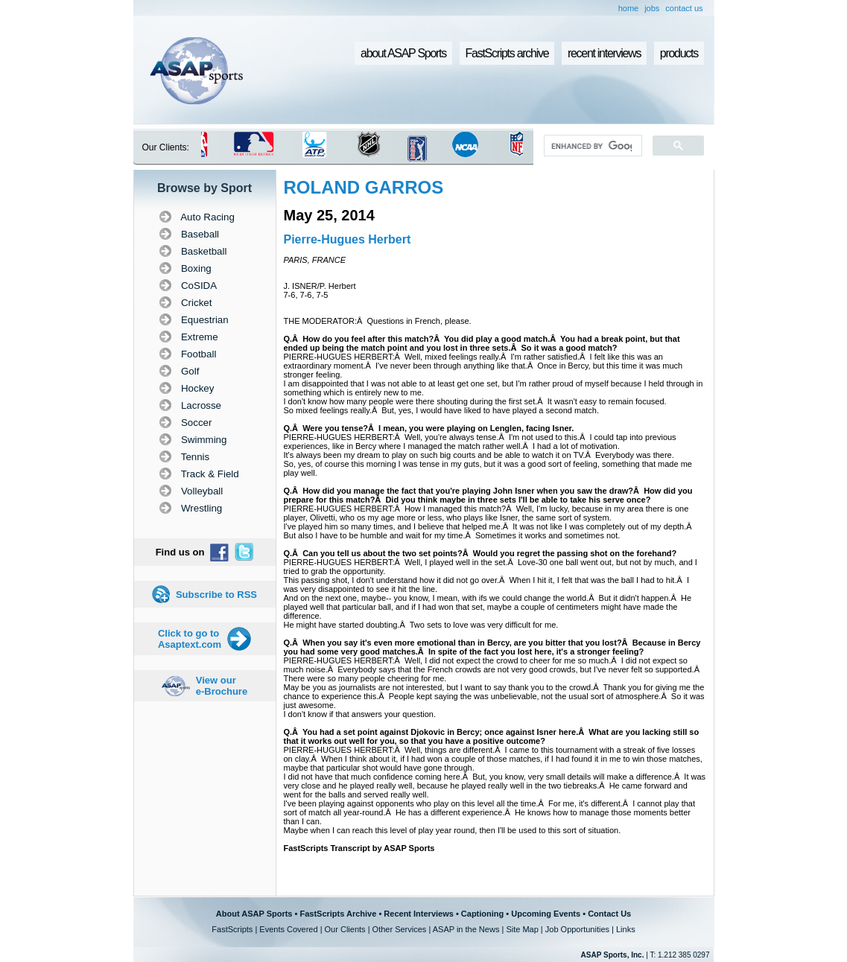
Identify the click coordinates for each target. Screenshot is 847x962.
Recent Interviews (419, 913)
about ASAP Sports (403, 53)
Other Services (399, 929)
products (679, 53)
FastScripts (232, 929)
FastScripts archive (507, 53)
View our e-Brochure (221, 686)
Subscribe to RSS (216, 594)
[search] (591, 146)
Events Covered (288, 929)
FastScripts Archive (337, 913)
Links (625, 929)
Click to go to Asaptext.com (189, 639)
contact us (683, 8)
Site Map (522, 929)
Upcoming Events (545, 913)
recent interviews (604, 53)
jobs (651, 8)
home (628, 8)
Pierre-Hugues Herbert (347, 239)
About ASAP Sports (254, 913)
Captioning (482, 913)
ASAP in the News (466, 929)
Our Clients (345, 929)
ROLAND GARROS (364, 187)
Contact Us (609, 913)
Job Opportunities (577, 929)
